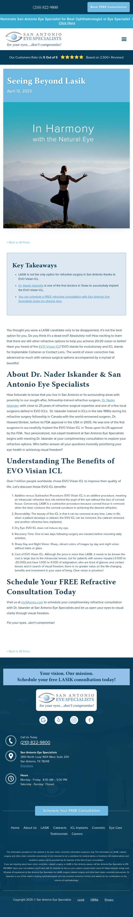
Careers (77, 833)
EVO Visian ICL (49, 346)
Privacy (109, 899)
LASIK (45, 827)
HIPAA (94, 899)
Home (15, 827)
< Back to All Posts (18, 242)
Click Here (67, 23)
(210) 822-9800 (35, 742)
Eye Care (115, 827)
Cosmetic (98, 827)
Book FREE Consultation (108, 7)
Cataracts (59, 827)
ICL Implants (79, 827)
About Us (30, 827)
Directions (26, 766)
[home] (32, 39)
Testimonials (59, 833)
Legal (81, 899)
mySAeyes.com (32, 602)
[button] (124, 39)
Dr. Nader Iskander (31, 285)
